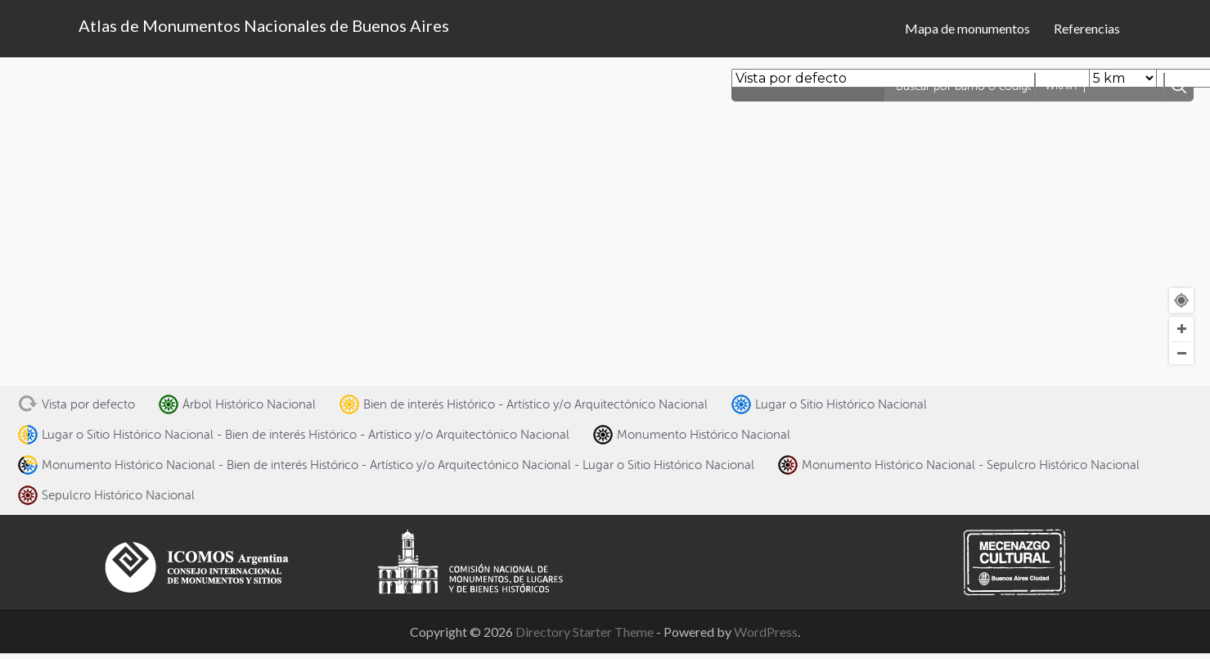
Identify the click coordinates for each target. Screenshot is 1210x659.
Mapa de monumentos (967, 28)
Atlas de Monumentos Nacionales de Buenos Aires (264, 25)
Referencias (1087, 28)
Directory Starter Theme (585, 631)
